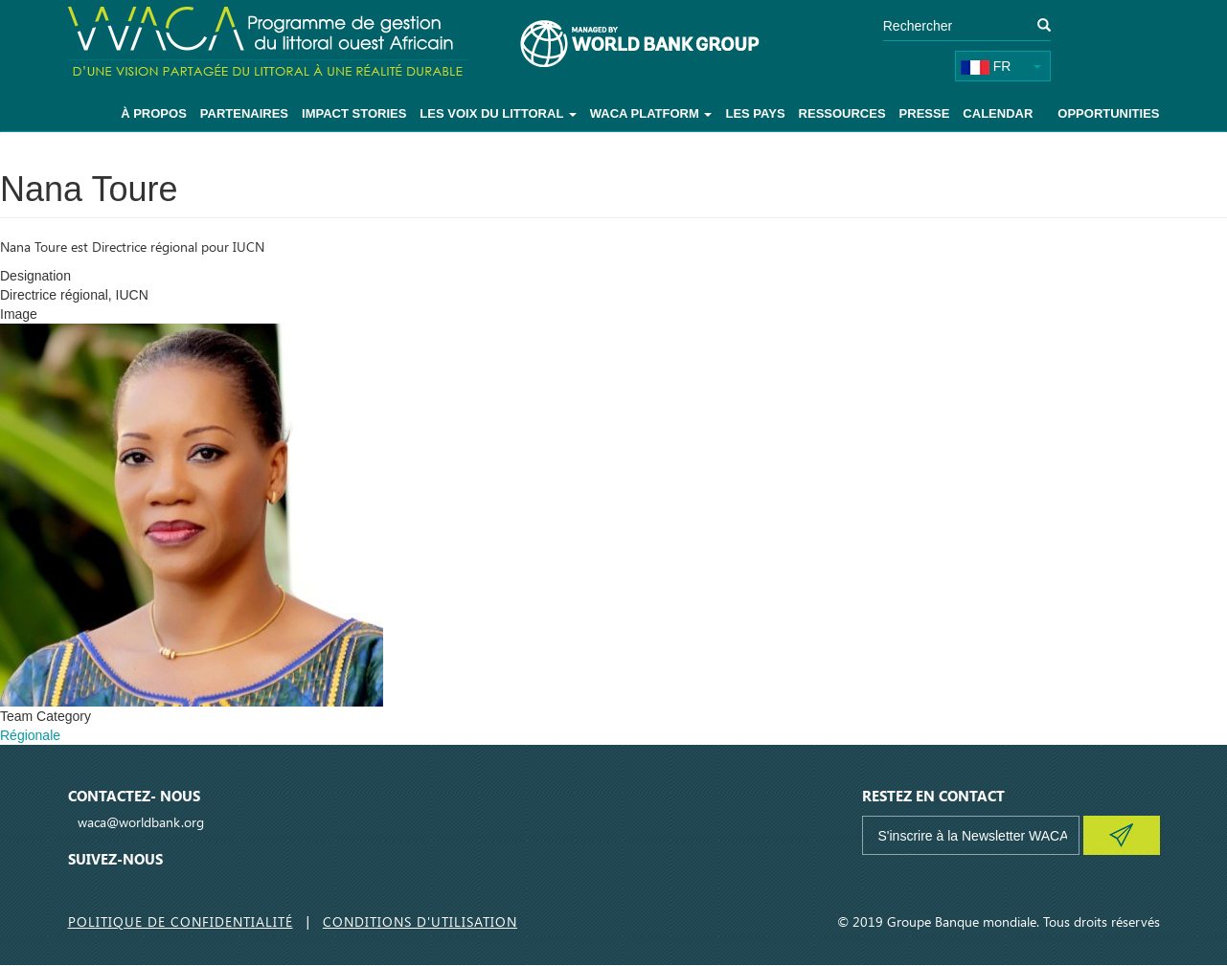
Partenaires (244, 113)
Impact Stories (354, 113)
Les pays (754, 113)
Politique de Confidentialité (180, 921)
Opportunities (1108, 113)
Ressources (842, 113)
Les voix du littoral (498, 113)
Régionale (30, 735)
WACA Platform (651, 113)
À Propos (154, 113)
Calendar (998, 113)
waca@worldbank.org (141, 822)
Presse (924, 113)
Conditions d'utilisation (420, 921)
